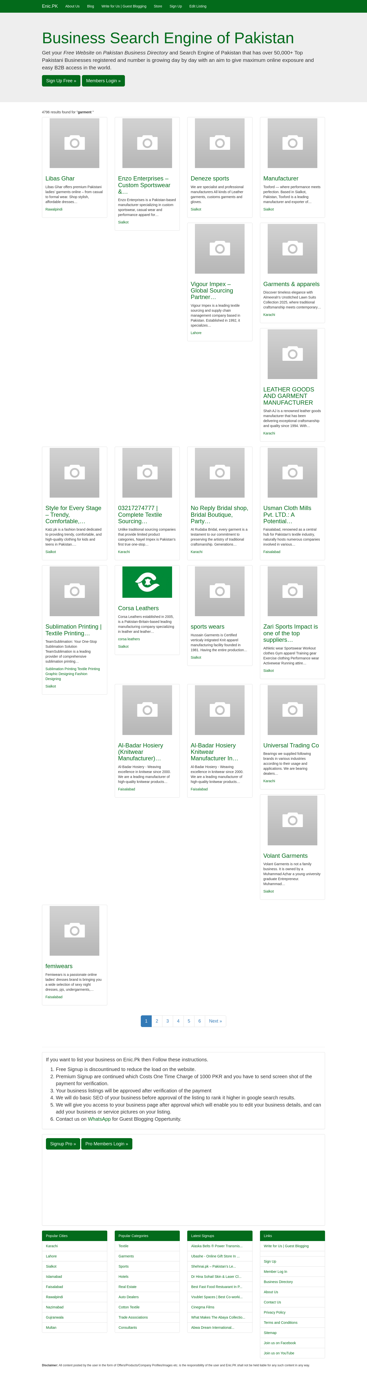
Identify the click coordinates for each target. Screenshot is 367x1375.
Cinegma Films (202, 1307)
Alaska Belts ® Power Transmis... (217, 1246)
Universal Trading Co (291, 745)
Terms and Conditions (280, 1323)
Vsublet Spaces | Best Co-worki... (217, 1297)
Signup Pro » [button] (63, 1143)
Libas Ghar (59, 178)
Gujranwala (55, 1317)
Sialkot (123, 222)
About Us (72, 6)
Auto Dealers (129, 1297)
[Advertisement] (183, 1187)
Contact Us (272, 1302)
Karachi (269, 315)
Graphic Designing (59, 674)
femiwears (59, 966)
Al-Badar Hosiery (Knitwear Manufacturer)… (140, 752)
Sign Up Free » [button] (61, 80)
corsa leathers (129, 639)
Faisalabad (272, 552)
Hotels (124, 1277)
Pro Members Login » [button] (106, 1143)
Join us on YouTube (279, 1353)
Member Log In (275, 1272)
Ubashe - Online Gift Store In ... (215, 1256)
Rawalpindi (53, 209)
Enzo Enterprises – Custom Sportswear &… (144, 185)
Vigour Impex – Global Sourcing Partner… (212, 291)
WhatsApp (99, 1119)
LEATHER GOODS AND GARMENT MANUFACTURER (288, 396)
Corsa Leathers (138, 608)
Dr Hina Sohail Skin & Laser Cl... (216, 1277)
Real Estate (128, 1287)
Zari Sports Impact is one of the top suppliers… (290, 633)
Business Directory (278, 1282)
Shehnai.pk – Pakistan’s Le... (213, 1266)
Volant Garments (285, 855)
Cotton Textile (129, 1307)
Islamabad (54, 1277)
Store (158, 6)
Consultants (128, 1328)
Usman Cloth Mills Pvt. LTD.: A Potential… (287, 514)
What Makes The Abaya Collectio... (218, 1317)
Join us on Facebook (280, 1343)
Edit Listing (197, 6)
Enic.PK (50, 6)
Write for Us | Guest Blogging (124, 6)
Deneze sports (210, 178)
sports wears (207, 626)
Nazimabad (55, 1307)
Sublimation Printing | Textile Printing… (73, 629)
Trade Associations (133, 1317)
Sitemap (270, 1333)
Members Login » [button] (103, 80)
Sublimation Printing (60, 669)
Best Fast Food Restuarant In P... (216, 1287)
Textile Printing (88, 669)
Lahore (196, 333)
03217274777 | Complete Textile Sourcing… (140, 514)
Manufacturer (280, 178)
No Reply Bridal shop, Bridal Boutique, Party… (219, 514)
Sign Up (176, 6)
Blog (90, 6)
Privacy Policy (275, 1312)
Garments (126, 1256)
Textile (124, 1246)
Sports (124, 1266)
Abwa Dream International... (212, 1328)
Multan (51, 1328)
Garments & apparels (291, 284)
